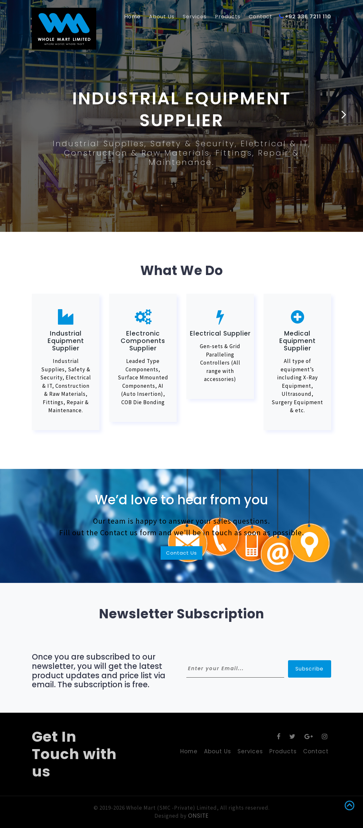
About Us (161, 16)
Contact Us (181, 552)
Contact (260, 16)
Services (195, 16)
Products (227, 16)
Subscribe (310, 668)
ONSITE (198, 816)
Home (132, 16)
